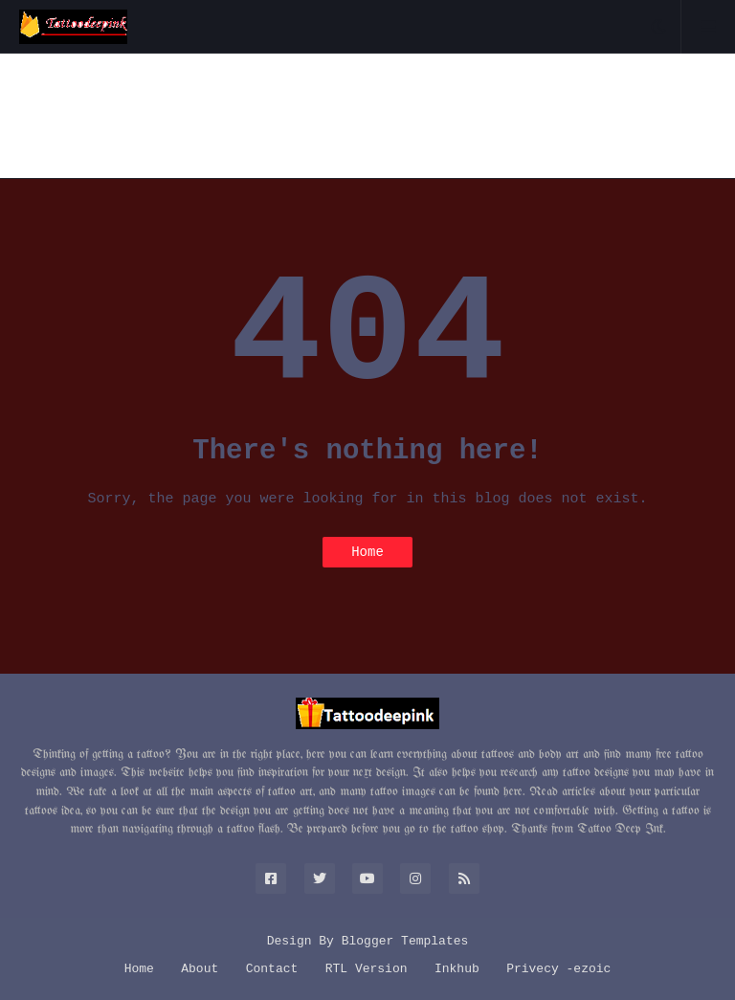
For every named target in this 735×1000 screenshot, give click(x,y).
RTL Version (366, 969)
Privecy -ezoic (558, 969)
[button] (658, 27)
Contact (272, 969)
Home (367, 552)
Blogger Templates (405, 941)
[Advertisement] (367, 116)
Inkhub (456, 969)
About (199, 969)
